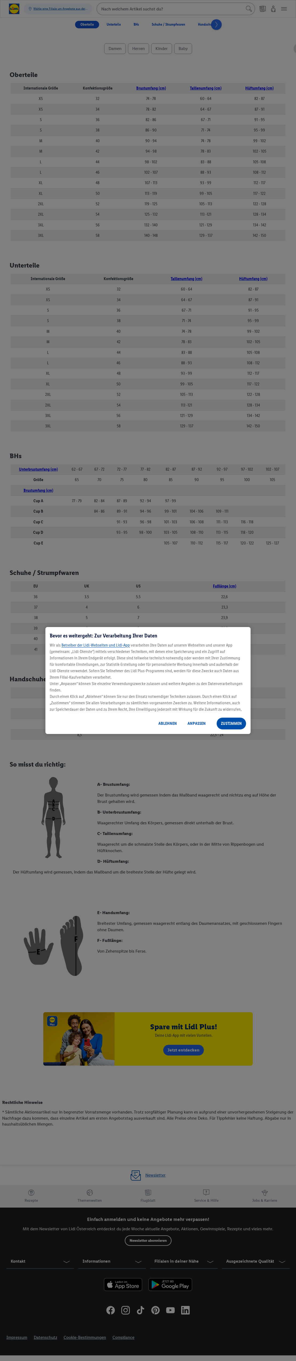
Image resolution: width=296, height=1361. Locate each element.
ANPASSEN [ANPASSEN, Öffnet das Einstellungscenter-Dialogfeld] (197, 723)
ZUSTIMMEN (231, 723)
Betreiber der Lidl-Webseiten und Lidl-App (95, 645)
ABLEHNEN (167, 723)
